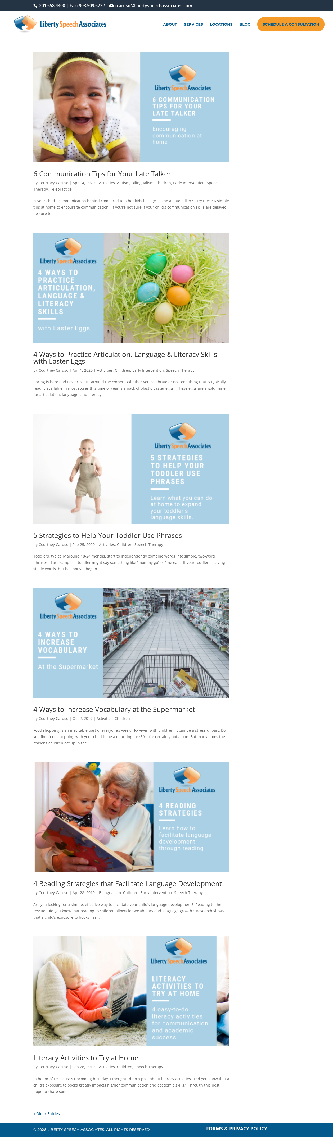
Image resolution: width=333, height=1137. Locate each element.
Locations (221, 24)
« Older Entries (46, 1113)
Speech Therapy (180, 370)
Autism (123, 182)
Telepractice (61, 189)
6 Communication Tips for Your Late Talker (102, 173)
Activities (107, 182)
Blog (245, 24)
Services (193, 24)
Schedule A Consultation (291, 24)
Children (163, 182)
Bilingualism (143, 182)
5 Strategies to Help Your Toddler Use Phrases (107, 535)
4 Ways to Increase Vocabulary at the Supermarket (114, 709)
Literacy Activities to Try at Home (85, 1057)
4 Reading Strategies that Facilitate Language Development (127, 883)
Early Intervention (189, 182)
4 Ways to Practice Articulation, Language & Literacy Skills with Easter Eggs (125, 357)
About (170, 24)
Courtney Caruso (53, 182)
